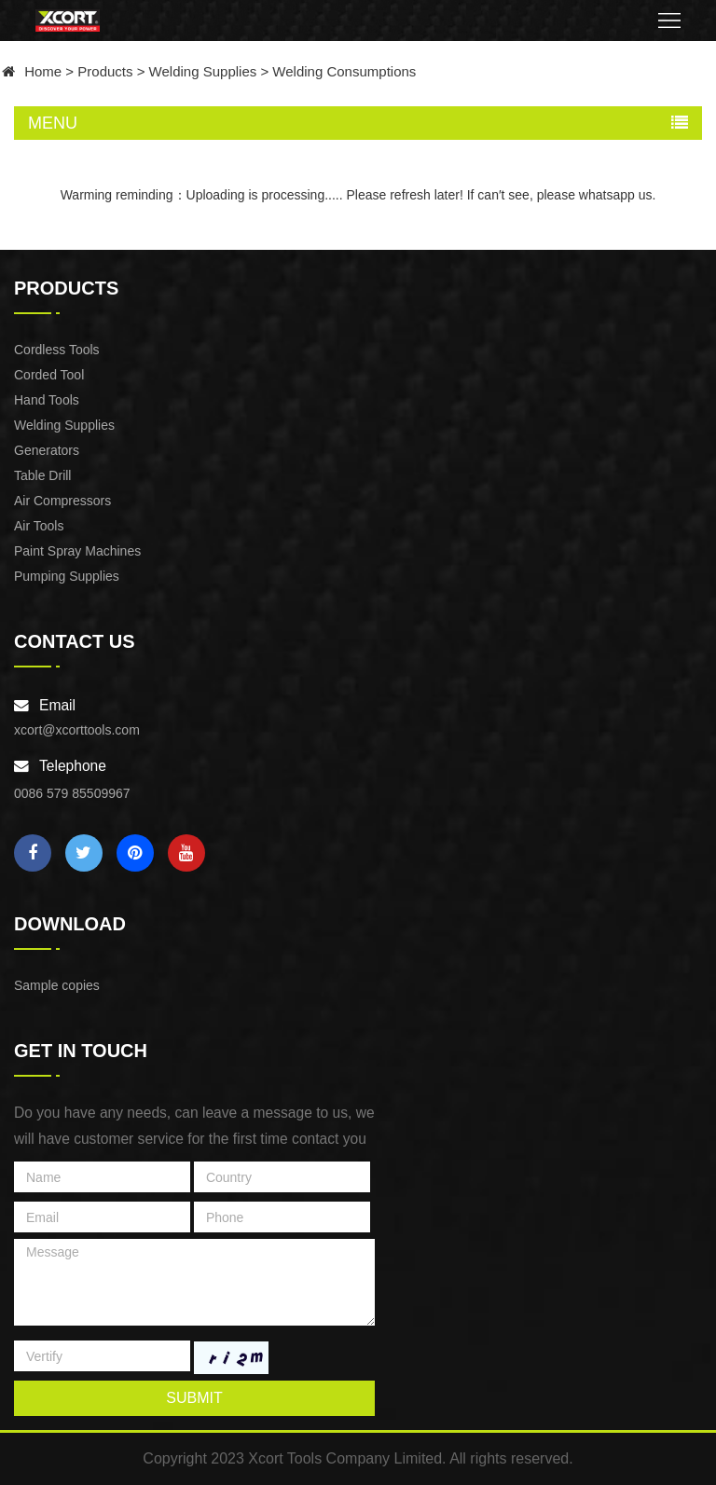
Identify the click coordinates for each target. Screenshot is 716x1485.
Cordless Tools (57, 349)
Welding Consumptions (344, 71)
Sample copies (57, 985)
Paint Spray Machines (77, 550)
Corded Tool (49, 374)
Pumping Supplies (66, 576)
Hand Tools (46, 399)
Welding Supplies (203, 71)
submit (194, 1398)
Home (43, 71)
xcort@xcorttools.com (77, 729)
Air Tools (38, 525)
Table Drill (42, 475)
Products (104, 71)
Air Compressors (62, 500)
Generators (46, 450)
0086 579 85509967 (72, 793)
